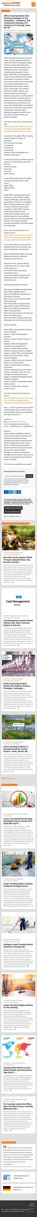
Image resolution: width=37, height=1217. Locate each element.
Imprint (7, 1209)
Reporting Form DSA (18, 1211)
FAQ (2, 1209)
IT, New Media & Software (18, 1063)
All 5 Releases (8, 778)
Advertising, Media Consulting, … (19, 814)
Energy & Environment (24, 30)
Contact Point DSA (6, 1211)
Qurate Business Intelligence (23, 32)
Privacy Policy (14, 1209)
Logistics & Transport (16, 1000)
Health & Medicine (16, 939)
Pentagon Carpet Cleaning (11, 941)
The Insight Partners (9, 1065)
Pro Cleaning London (9, 1101)
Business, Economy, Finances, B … (19, 616)
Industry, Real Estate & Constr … (19, 1099)
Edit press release (12, 512)
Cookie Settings (29, 1211)
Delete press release (13, 508)
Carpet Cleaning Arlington (10, 1002)
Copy (29, 476)
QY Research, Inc (8, 816)
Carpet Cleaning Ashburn (10, 881)
